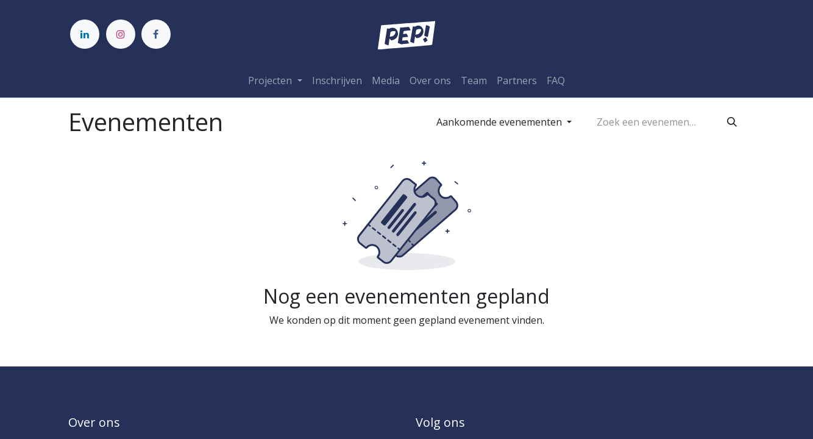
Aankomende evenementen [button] (500, 122)
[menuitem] (337, 80)
